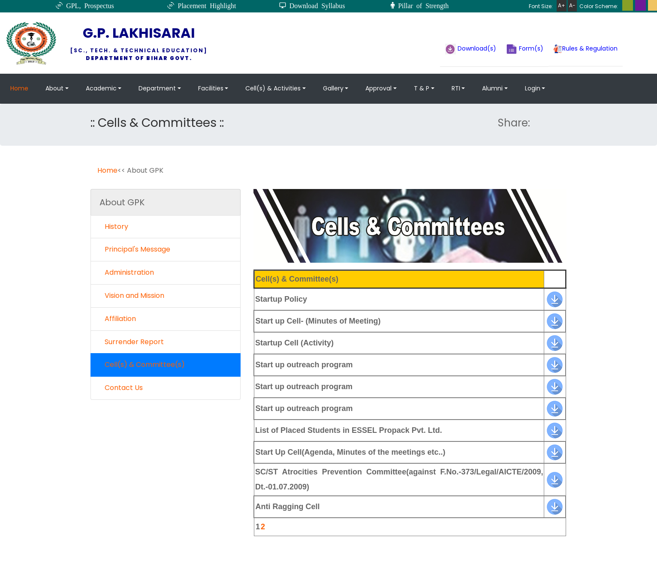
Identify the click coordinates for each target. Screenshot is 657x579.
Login (532, 88)
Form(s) (524, 49)
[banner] (554, 298)
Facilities (210, 88)
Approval (378, 88)
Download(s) (470, 49)
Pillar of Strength (422, 5)
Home (19, 88)
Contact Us (121, 388)
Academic (101, 88)
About (54, 88)
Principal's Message (134, 249)
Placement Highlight (205, 5)
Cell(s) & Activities (273, 88)
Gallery (333, 88)
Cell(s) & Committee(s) (142, 364)
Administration (126, 272)
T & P (421, 88)
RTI (456, 88)
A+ (561, 5)
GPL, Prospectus (88, 5)
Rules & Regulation (586, 48)
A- (572, 5)
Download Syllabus (315, 5)
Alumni (492, 88)
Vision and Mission (131, 295)
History (113, 226)
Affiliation (117, 319)
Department (157, 88)
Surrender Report (131, 342)
